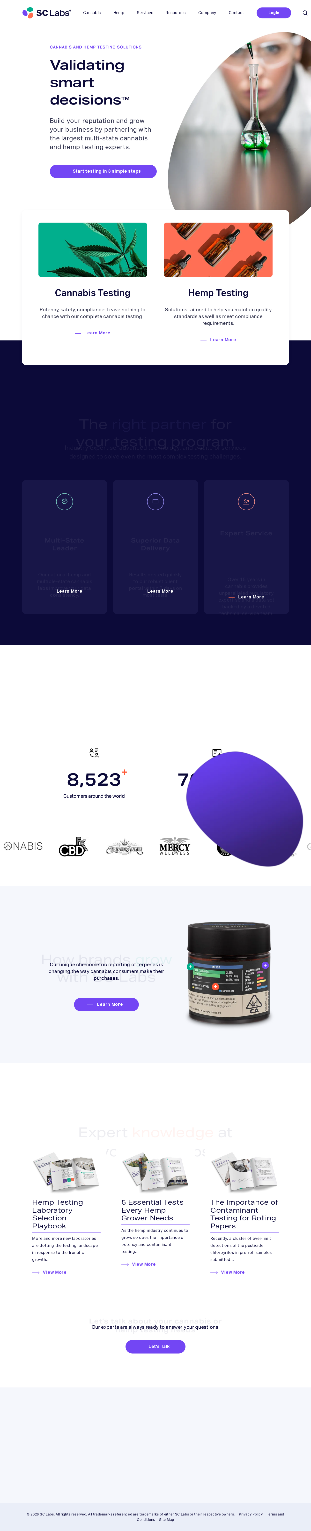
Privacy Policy (251, 1514)
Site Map (166, 1520)
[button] (103, 171)
